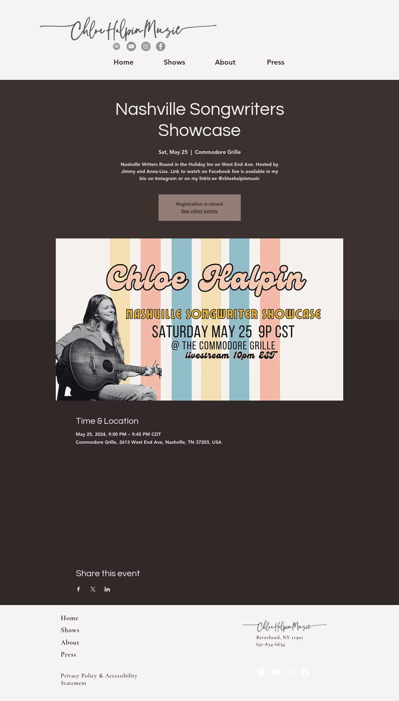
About (70, 642)
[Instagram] (146, 46)
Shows (70, 630)
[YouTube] (131, 46)
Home (70, 618)
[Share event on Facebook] (78, 589)
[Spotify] (116, 46)
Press (69, 654)
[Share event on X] (93, 589)
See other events (199, 211)
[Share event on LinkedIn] (107, 589)
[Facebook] (160, 46)
